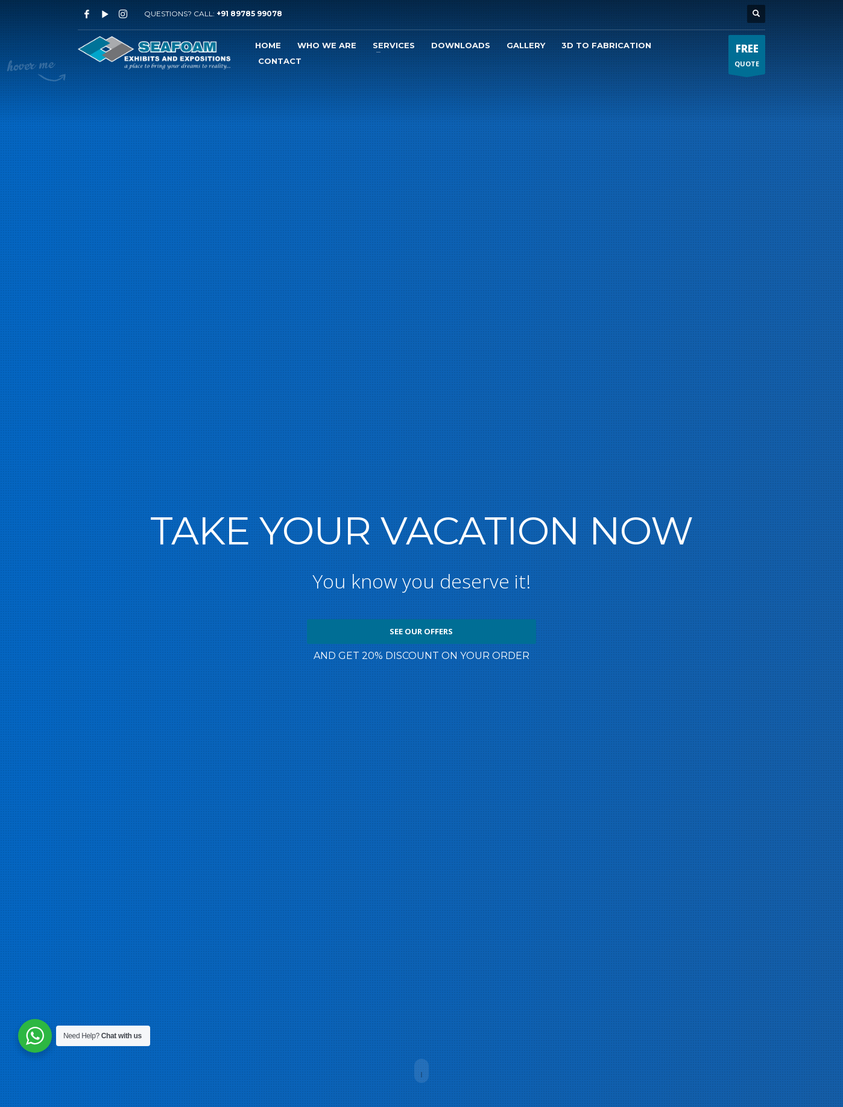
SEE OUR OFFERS (421, 631)
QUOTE (746, 57)
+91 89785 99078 (249, 13)
